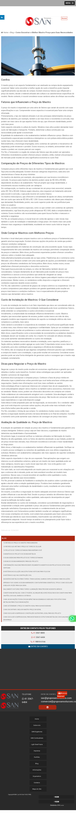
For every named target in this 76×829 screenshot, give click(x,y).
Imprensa (37, 751)
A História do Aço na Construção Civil (17, 575)
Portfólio (37, 757)
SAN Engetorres (37, 732)
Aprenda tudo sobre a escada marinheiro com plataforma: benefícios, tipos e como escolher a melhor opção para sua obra (37, 584)
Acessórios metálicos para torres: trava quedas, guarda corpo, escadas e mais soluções (36, 579)
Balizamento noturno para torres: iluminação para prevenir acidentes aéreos (32, 589)
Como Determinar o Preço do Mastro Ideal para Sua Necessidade (27, 606)
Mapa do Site (36, 789)
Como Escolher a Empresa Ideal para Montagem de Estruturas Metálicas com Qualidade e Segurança (36, 618)
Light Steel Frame (37, 744)
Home (37, 719)
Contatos (37, 782)
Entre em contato (38, 646)
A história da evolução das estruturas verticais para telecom (26, 571)
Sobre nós (36, 725)
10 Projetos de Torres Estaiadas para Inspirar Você (22, 550)
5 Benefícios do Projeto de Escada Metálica (19, 554)
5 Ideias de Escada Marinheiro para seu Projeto (20, 561)
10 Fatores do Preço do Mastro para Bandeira (20, 543)
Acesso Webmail (62, 694)
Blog (4, 538)
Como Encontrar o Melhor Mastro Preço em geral (22, 609)
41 (38, 633)
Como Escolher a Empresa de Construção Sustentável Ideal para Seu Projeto (32, 613)
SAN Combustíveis (37, 738)
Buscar (64, 18)
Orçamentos (37, 776)
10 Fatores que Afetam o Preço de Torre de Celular (22, 546)
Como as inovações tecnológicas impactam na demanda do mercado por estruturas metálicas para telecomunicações (34, 601)
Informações (37, 770)
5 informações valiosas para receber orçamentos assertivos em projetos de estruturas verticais (36, 566)
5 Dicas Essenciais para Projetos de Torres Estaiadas (23, 557)
